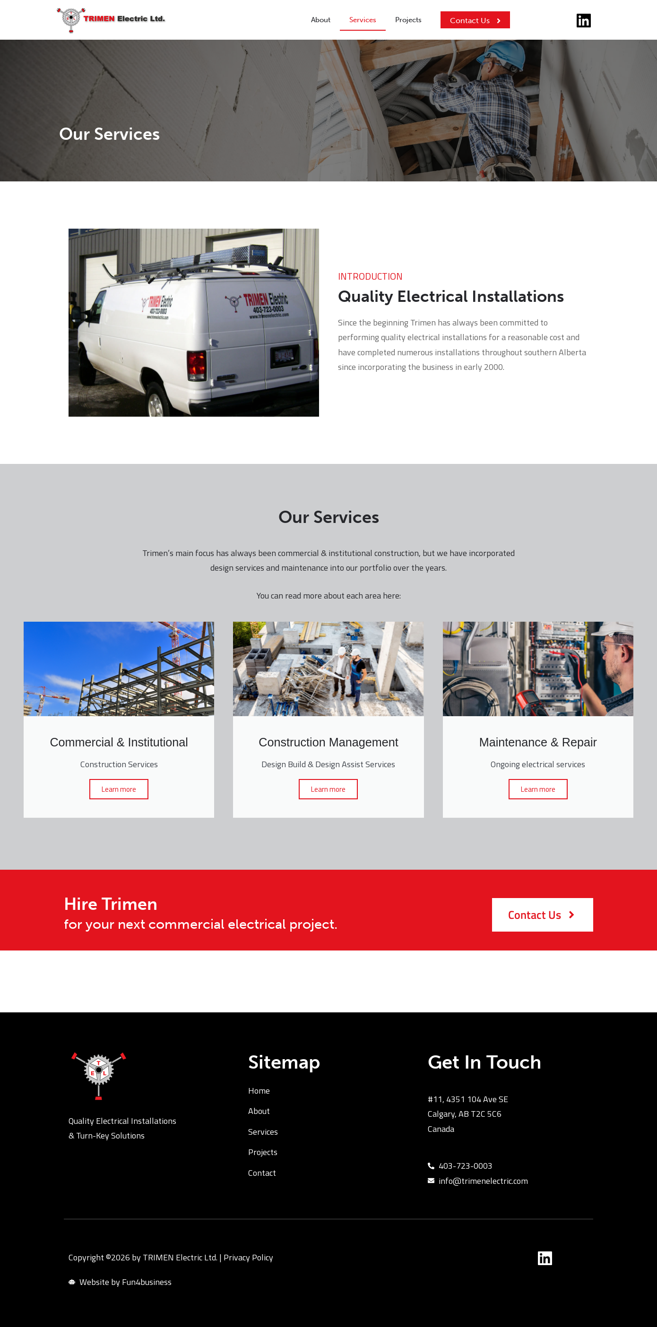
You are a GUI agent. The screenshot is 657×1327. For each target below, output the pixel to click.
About (320, 20)
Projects (408, 20)
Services (362, 20)
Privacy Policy (248, 1257)
